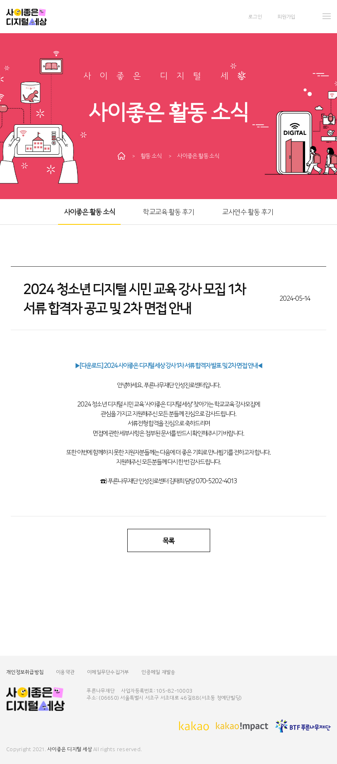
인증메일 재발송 (158, 671)
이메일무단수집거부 (108, 671)
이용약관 (65, 671)
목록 (168, 540)
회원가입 (286, 16)
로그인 (255, 16)
